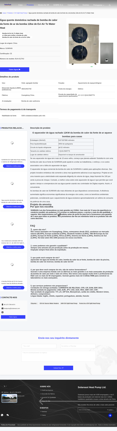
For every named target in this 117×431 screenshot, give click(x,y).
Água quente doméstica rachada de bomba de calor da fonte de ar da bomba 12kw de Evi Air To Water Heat (12, 202)
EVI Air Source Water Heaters (49, 303)
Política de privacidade (8, 425)
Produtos (30, 5)
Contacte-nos (73, 5)
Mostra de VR (43, 5)
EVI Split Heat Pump (20, 13)
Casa (20, 5)
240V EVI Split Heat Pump (69, 303)
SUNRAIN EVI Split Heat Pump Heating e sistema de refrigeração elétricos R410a (13, 162)
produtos (10, 13)
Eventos (86, 5)
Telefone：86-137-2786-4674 (11, 392)
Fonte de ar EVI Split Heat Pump (89, 303)
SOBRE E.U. (58, 5)
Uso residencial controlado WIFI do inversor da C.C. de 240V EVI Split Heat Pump (13, 243)
